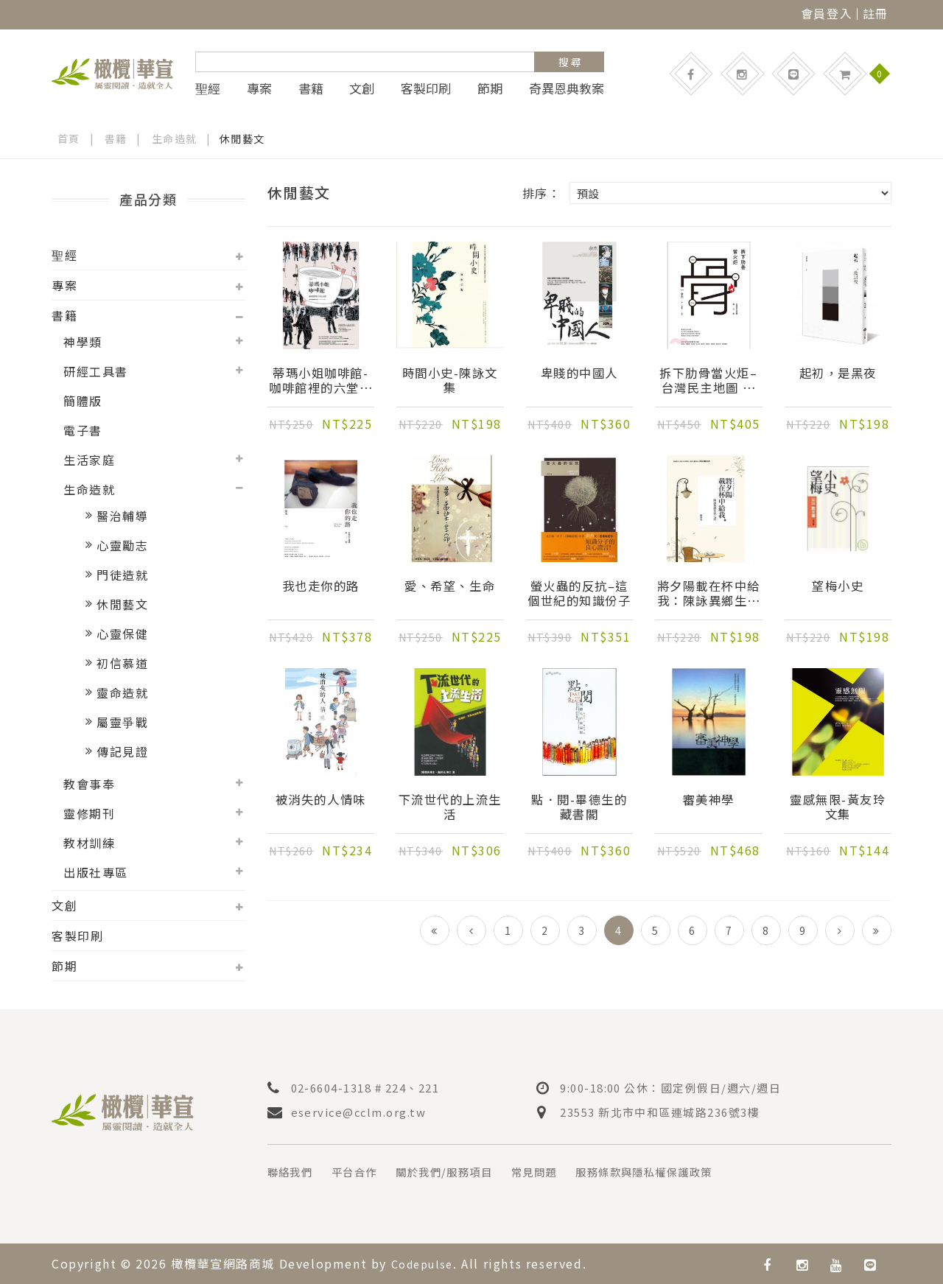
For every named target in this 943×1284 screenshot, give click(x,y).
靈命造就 (122, 692)
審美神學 (708, 801)
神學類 (82, 342)
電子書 (82, 430)
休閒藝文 (122, 604)
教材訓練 (89, 843)
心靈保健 (122, 633)
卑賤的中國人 (579, 374)
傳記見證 (122, 751)
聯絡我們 (293, 1171)
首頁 (68, 138)
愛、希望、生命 (449, 587)
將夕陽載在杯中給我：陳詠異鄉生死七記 (708, 594)
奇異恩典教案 (566, 88)
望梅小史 (837, 587)
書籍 (310, 88)
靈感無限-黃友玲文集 (837, 808)
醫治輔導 (122, 516)
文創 (361, 88)
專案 (259, 88)
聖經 (207, 88)
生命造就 (174, 138)
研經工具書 (95, 371)
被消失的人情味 (320, 801)
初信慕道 (122, 663)
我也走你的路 (320, 587)
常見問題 (563, 1171)
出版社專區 (95, 872)
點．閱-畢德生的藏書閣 (579, 808)
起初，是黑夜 (837, 374)
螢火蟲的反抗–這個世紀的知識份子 (579, 594)
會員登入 (826, 13)
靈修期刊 (89, 813)
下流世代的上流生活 (449, 808)
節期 (489, 88)
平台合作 (364, 1171)
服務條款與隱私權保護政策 (685, 1171)
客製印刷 (426, 88)
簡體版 (82, 401)
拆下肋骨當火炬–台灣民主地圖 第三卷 (708, 381)
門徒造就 (122, 574)
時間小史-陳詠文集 (450, 381)
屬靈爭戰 (122, 722)
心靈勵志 (122, 545)
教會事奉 (89, 784)
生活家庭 (89, 460)
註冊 (875, 13)
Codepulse (425, 1262)
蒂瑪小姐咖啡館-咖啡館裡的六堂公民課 (320, 381)
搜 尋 (569, 62)
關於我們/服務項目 (463, 1171)
